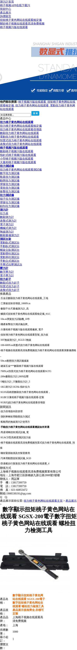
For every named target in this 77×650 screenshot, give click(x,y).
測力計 (4, 209)
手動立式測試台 (9, 260)
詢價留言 (5, 16)
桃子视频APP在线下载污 (15, 5)
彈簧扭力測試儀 (9, 184)
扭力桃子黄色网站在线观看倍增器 (21, 129)
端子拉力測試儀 (9, 198)
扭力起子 (5, 279)
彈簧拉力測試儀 (9, 202)
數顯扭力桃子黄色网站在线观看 (19, 133)
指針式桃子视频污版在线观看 (18, 155)
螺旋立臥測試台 (9, 249)
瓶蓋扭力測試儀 (9, 176)
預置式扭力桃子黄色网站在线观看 (21, 140)
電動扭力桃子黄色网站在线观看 (19, 136)
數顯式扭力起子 (9, 282)
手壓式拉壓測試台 (11, 264)
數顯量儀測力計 (9, 235)
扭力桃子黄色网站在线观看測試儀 (21, 169)
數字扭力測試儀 (9, 173)
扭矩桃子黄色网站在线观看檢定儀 (21, 19)
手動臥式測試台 (9, 246)
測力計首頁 (7, 1)
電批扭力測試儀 (9, 187)
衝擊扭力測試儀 (9, 191)
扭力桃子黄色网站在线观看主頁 (43, 500)
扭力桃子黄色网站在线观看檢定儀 (21, 125)
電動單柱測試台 (9, 257)
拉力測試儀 (7, 195)
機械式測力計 (8, 228)
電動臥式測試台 (9, 242)
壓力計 (4, 268)
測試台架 (5, 238)
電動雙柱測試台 (9, 253)
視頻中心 (5, 8)
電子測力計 (7, 224)
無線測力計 (7, 231)
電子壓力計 (7, 275)
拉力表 (4, 213)
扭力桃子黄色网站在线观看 (32, 105)
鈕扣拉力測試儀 (9, 206)
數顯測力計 (7, 217)
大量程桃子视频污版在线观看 (18, 162)
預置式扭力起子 (9, 286)
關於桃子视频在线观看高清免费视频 (22, 23)
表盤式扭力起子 (9, 290)
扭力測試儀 (7, 165)
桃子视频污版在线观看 (14, 27)
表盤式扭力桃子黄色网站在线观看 (21, 144)
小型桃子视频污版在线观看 (16, 158)
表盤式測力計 (8, 220)
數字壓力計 (7, 271)
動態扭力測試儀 (9, 180)
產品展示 (5, 12)
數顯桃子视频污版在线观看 (16, 151)
